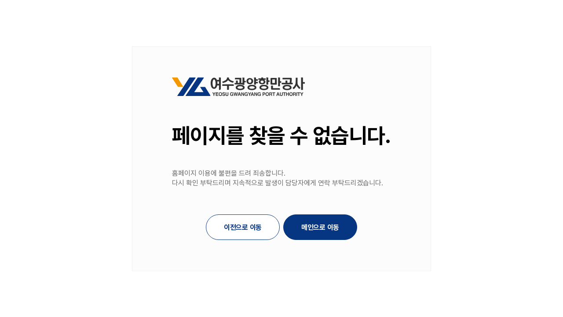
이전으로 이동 (243, 227)
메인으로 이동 (320, 227)
